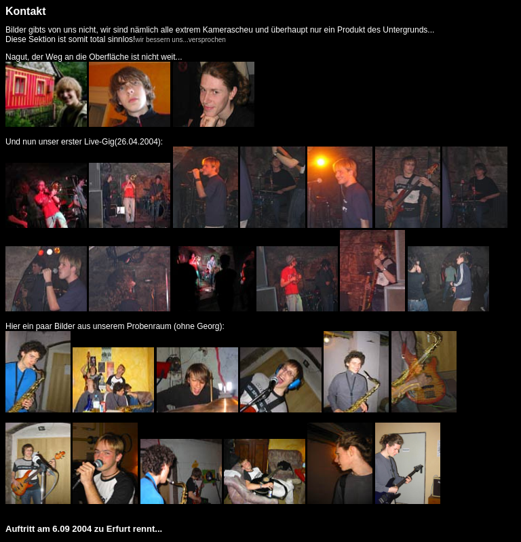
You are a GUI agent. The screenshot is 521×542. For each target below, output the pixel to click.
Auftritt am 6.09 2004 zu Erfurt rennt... (83, 529)
